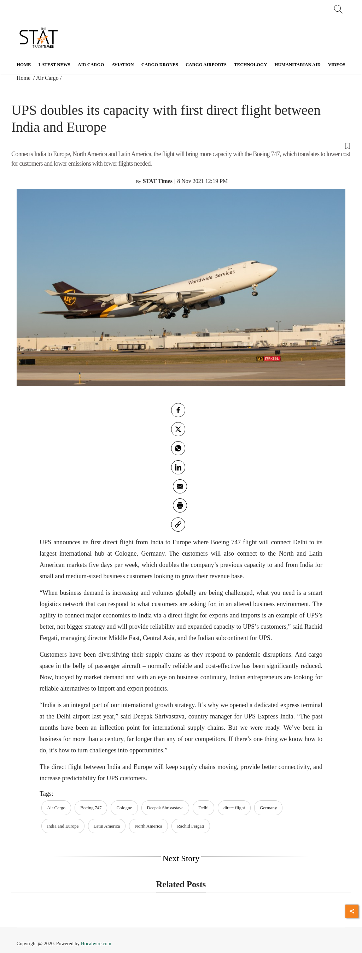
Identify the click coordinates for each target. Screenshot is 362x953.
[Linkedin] (178, 467)
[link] (178, 524)
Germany (268, 807)
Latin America (107, 826)
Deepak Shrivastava (165, 807)
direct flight (234, 807)
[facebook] (178, 410)
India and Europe (63, 826)
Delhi (203, 807)
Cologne (124, 807)
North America (148, 826)
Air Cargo (47, 78)
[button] (181, 145)
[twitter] (178, 429)
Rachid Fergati (190, 826)
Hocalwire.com (96, 943)
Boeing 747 (90, 807)
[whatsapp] (178, 448)
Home (24, 64)
